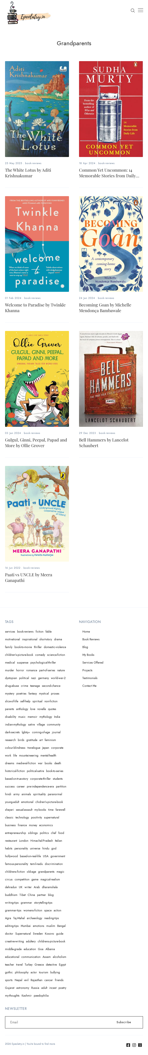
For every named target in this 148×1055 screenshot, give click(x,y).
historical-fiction (15, 771)
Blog (85, 647)
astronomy (22, 988)
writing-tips (12, 903)
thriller (38, 647)
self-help (25, 701)
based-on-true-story (16, 779)
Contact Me (89, 686)
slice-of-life (11, 701)
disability (10, 717)
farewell (60, 810)
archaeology (34, 918)
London (23, 841)
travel (19, 965)
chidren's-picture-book (49, 802)
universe (35, 848)
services (10, 632)
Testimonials (89, 678)
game (34, 879)
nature (61, 670)
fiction (39, 632)
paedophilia (41, 996)
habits (8, 848)
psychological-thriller (43, 663)
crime (24, 686)
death (57, 763)
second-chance (51, 686)
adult (44, 988)
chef (53, 833)
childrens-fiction (15, 872)
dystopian (11, 678)
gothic (9, 972)
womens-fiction (32, 910)
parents (9, 709)
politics (44, 833)
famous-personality (16, 864)
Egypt (62, 965)
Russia (35, 988)
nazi (33, 678)
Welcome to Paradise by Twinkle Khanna (35, 307)
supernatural (51, 818)
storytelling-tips (43, 903)
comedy (40, 655)
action (57, 910)
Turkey (28, 965)
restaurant (11, 841)
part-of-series (47, 670)
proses (55, 694)
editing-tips (12, 926)
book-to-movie (23, 647)
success (10, 787)
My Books (88, 655)
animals (26, 794)
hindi (8, 794)
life (15, 756)
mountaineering (28, 756)
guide (59, 934)
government (58, 856)
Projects (87, 670)
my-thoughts (12, 996)
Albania (50, 949)
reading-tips (51, 918)
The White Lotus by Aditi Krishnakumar (28, 172)
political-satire (35, 771)
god (53, 848)
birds (21, 740)
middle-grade (13, 949)
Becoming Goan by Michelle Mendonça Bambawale (105, 307)
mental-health (48, 756)
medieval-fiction (26, 763)
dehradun (11, 887)
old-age (31, 872)
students (58, 779)
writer (28, 887)
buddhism (11, 895)
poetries (21, 694)
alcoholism (59, 957)
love (32, 709)
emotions (38, 926)
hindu (45, 848)
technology (22, 818)
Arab (37, 887)
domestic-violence (55, 647)
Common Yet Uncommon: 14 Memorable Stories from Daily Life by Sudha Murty (107, 175)
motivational (12, 639)
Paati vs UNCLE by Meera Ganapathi (28, 577)
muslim (50, 926)
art (41, 740)
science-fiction (56, 655)
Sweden (38, 934)
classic (9, 818)
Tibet (22, 895)
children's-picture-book (19, 655)
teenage (35, 686)
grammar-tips (13, 910)
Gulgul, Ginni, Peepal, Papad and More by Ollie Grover (36, 442)
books (48, 763)
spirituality (39, 794)
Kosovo (49, 934)
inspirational (29, 639)
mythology (45, 717)
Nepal (18, 980)
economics (46, 825)
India (57, 717)
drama (58, 639)
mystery (9, 694)
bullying (55, 972)
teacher (9, 965)
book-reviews (33, 163)
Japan (45, 748)
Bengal (61, 926)
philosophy (22, 972)
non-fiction (50, 701)
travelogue (33, 748)
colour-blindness (15, 748)
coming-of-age (41, 732)
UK (20, 887)
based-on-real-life (30, 856)
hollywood (11, 856)
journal (56, 732)
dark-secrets (12, 732)
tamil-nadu (36, 864)
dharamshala (50, 887)
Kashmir (27, 996)
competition (22, 879)
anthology (22, 709)
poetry (62, 988)
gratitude (31, 740)
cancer (48, 980)
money (33, 825)
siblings (33, 833)
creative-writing (14, 941)
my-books (40, 810)
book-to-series (54, 771)
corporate (57, 748)
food (61, 833)
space (48, 910)
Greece (39, 965)
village (41, 725)
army (16, 794)
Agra (8, 918)
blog (51, 895)
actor (34, 972)
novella (41, 709)
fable (48, 632)
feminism (50, 740)
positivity (36, 818)
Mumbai (26, 926)
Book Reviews (91, 639)
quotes (52, 709)
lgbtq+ (26, 732)
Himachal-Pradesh (41, 841)
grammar (26, 903)
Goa (40, 949)
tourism (43, 972)
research (10, 740)
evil (26, 980)
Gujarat (9, 988)
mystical (44, 694)
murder (9, 670)
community (53, 725)
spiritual (37, 701)
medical (10, 663)
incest (52, 988)
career (21, 787)
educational (12, 957)
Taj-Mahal (19, 918)
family (8, 647)
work (8, 756)
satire (31, 725)
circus (9, 879)
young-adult (12, 802)
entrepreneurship (15, 833)
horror (20, 670)
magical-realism (50, 879)
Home (86, 632)
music (22, 717)
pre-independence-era (40, 787)
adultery (31, 941)
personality (21, 848)
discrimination (54, 864)
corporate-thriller (40, 779)
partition (61, 787)
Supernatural (23, 934)
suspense (22, 663)
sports (9, 980)
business (10, 825)
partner (41, 895)
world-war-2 (58, 678)
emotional (27, 802)
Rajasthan (36, 980)
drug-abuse (12, 686)
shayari (9, 810)
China (31, 895)
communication (30, 957)
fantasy (33, 694)
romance (31, 670)
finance (22, 825)
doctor (9, 934)
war (40, 763)
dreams (9, 763)
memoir (32, 717)
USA (45, 856)
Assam (47, 957)
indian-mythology (15, 725)
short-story (45, 639)
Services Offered (92, 663)
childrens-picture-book (51, 941)
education (30, 949)
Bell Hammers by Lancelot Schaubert (104, 442)
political (24, 678)
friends (59, 980)
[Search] (133, 10)
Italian (58, 841)
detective (51, 965)
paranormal (55, 794)
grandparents (46, 872)
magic (60, 872)
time (50, 810)
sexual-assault (24, 810)
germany (43, 678)
